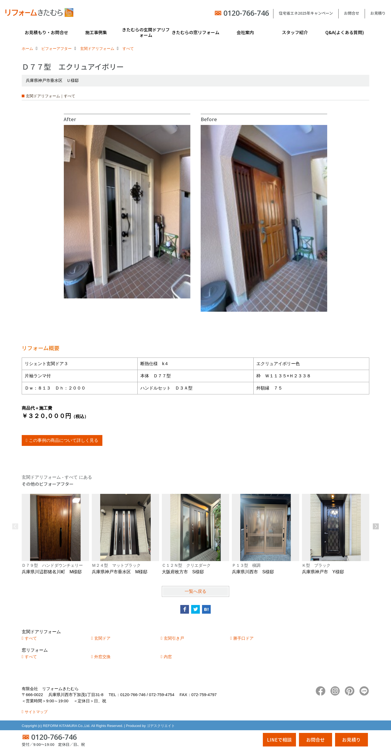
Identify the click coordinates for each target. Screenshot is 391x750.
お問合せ (351, 13)
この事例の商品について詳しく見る (63, 440)
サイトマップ (36, 712)
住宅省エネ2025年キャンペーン (306, 13)
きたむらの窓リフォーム (195, 32)
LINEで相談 (279, 739)
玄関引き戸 (174, 638)
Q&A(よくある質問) (344, 32)
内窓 (168, 656)
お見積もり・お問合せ (46, 32)
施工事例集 (96, 32)
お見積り (378, 13)
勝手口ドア (243, 638)
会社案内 (245, 32)
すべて (31, 638)
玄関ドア (102, 638)
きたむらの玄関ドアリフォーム (146, 32)
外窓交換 (102, 656)
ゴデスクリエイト (161, 726)
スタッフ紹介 (295, 32)
